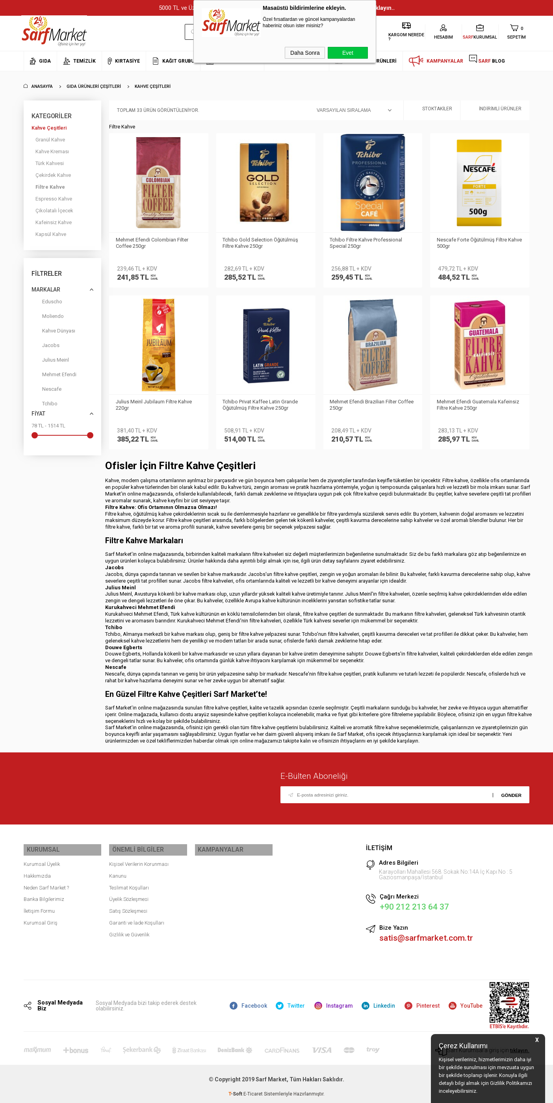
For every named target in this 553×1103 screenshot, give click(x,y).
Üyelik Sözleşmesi (128, 896)
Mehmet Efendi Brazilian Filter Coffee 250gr (364, 405)
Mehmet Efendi (54, 376)
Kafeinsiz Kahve (53, 222)
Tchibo (45, 405)
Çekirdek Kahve (53, 175)
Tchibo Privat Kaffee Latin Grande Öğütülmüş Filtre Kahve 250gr (261, 405)
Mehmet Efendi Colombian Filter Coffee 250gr (153, 243)
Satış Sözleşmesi (128, 908)
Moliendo (48, 317)
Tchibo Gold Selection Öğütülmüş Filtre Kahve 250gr (262, 243)
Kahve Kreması (52, 151)
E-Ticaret (253, 1093)
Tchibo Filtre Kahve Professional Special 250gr (367, 243)
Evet (347, 53)
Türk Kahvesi (49, 163)
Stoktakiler (432, 110)
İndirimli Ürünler (494, 110)
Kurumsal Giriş (41, 920)
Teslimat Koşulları (129, 885)
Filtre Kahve (50, 187)
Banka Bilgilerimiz (44, 896)
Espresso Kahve (53, 199)
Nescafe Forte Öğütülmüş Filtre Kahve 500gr (473, 243)
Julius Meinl (50, 361)
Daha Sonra (305, 53)
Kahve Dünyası (53, 332)
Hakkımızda (37, 873)
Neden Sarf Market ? (46, 885)
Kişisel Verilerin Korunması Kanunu (139, 867)
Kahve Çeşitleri (49, 128)
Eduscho (47, 303)
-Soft (235, 1093)
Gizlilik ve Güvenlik (129, 931)
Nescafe (46, 390)
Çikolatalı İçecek (54, 211)
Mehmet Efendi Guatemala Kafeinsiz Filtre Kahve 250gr (479, 405)
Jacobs (45, 347)
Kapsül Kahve (50, 234)
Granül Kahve (50, 140)
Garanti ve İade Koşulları (136, 920)
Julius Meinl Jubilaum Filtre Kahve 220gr (155, 405)
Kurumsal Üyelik (42, 861)
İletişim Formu (39, 908)
